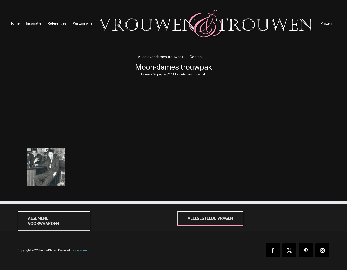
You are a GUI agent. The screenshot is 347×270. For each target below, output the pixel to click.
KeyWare (81, 250)
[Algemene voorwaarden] (54, 221)
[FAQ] (210, 218)
